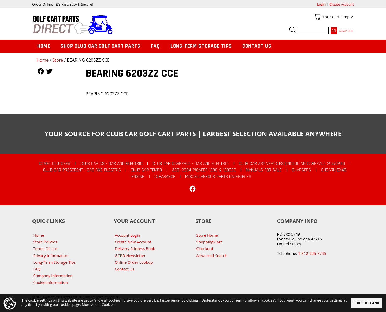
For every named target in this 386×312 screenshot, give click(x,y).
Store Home (207, 235)
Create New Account (133, 241)
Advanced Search (211, 255)
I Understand (366, 303)
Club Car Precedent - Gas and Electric (82, 170)
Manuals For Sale (264, 170)
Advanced (346, 31)
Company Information (53, 275)
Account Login (127, 235)
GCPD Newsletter (130, 255)
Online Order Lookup (134, 262)
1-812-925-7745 (312, 253)
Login (321, 4)
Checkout (204, 248)
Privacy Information (50, 255)
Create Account (341, 4)
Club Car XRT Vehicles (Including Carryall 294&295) (292, 163)
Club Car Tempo (146, 170)
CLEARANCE (164, 177)
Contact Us (257, 46)
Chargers (301, 170)
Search (292, 29)
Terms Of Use (45, 248)
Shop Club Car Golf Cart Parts (100, 46)
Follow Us (40, 71)
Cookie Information (50, 282)
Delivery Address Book (135, 248)
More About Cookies (98, 304)
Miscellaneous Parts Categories (218, 177)
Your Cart (317, 17)
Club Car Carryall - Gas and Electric (191, 163)
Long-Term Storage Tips (201, 46)
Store (57, 60)
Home (42, 60)
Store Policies (45, 241)
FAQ (155, 46)
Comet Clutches (54, 163)
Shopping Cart (209, 241)
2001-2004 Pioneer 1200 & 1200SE (204, 170)
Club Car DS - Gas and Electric (111, 163)
